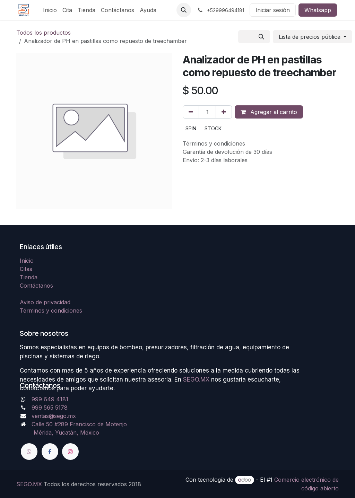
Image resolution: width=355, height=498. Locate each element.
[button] (183, 10)
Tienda (28, 277)
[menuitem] (50, 10)
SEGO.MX (29, 484)
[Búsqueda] (261, 36)
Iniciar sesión (273, 10)
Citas (26, 268)
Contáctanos (36, 285)
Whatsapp (317, 10)
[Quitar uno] (191, 112)
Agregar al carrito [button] (269, 111)
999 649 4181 (50, 399)
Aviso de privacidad (45, 302)
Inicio (27, 260)
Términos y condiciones (51, 310)
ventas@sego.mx (54, 415)
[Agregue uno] (224, 112)
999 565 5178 (50, 407)
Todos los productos (43, 32)
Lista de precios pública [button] (310, 36)
